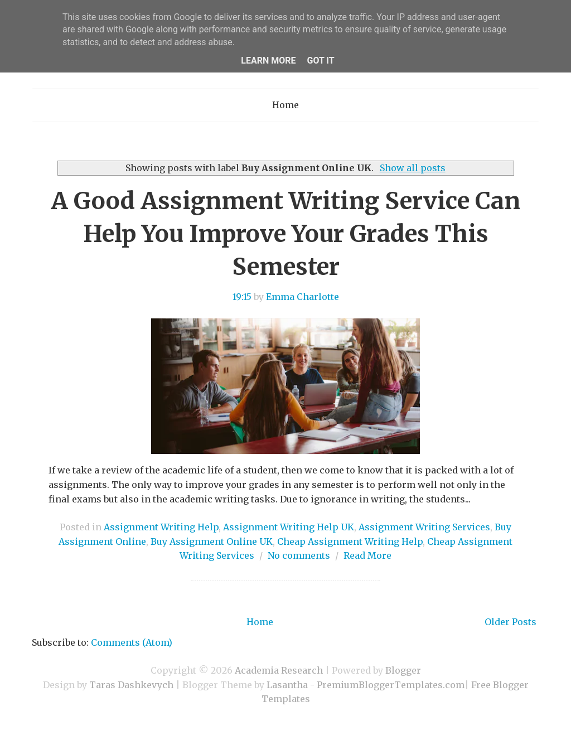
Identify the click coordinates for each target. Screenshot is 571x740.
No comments (299, 555)
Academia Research (279, 670)
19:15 (242, 296)
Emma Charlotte (302, 296)
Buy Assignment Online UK (212, 541)
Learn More (268, 60)
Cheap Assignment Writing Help (350, 541)
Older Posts (510, 621)
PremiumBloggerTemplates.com (390, 684)
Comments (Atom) (131, 642)
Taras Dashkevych (131, 684)
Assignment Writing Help (161, 527)
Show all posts (413, 167)
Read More (367, 555)
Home (285, 104)
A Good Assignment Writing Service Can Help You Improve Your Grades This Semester (285, 233)
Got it (320, 60)
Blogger (403, 670)
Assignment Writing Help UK (288, 527)
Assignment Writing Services (424, 527)
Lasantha (287, 684)
